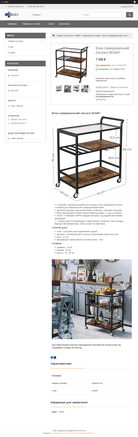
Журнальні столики (91, 35)
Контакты (64, 24)
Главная (12, 24)
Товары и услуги (31, 24)
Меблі (78, 35)
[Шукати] (129, 14)
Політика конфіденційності (84, 433)
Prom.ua (82, 431)
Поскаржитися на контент (62, 433)
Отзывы (11, 53)
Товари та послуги (64, 35)
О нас (51, 24)
